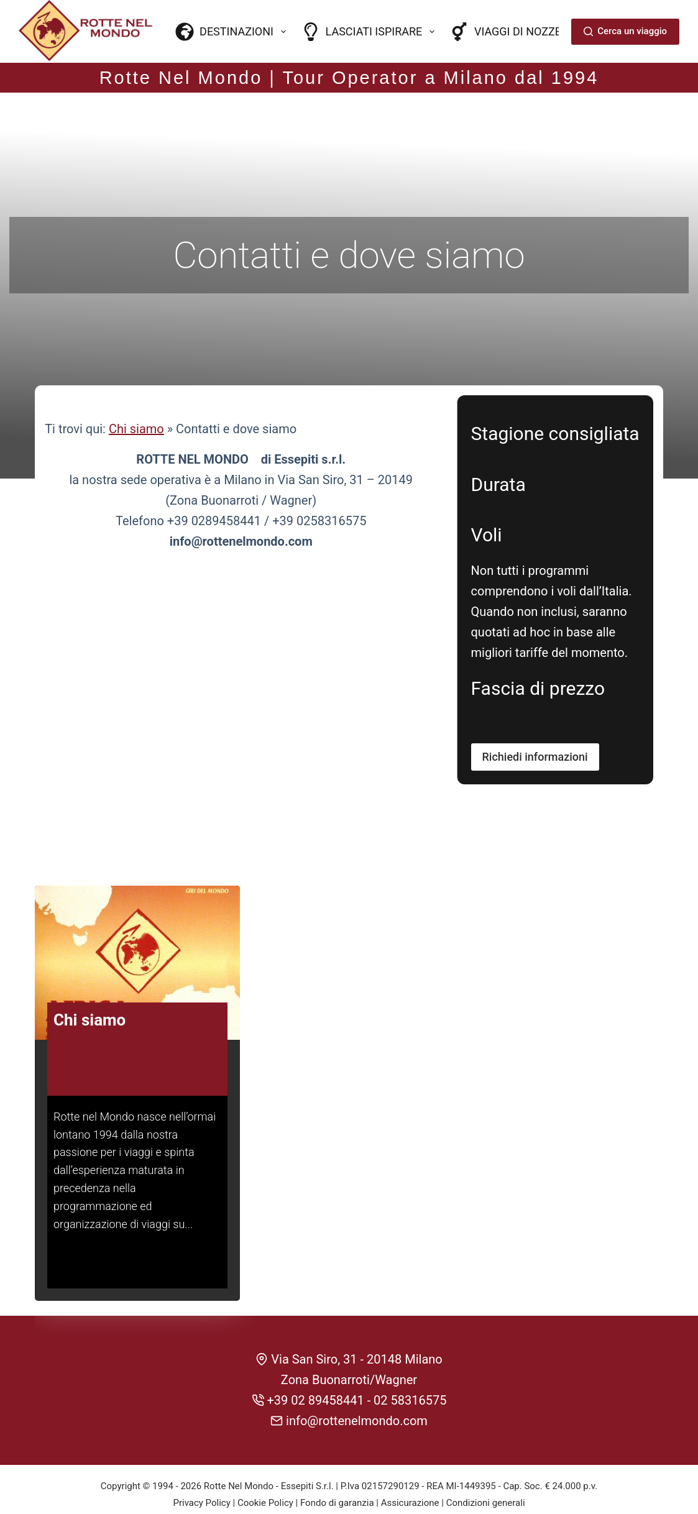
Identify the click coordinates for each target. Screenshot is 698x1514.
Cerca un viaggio (625, 31)
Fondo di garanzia (337, 1475)
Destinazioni (233, 31)
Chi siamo (136, 404)
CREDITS (349, 1492)
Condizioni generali (485, 1475)
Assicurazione (410, 1475)
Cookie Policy (265, 1475)
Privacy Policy (201, 1475)
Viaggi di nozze (505, 31)
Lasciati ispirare (370, 31)
